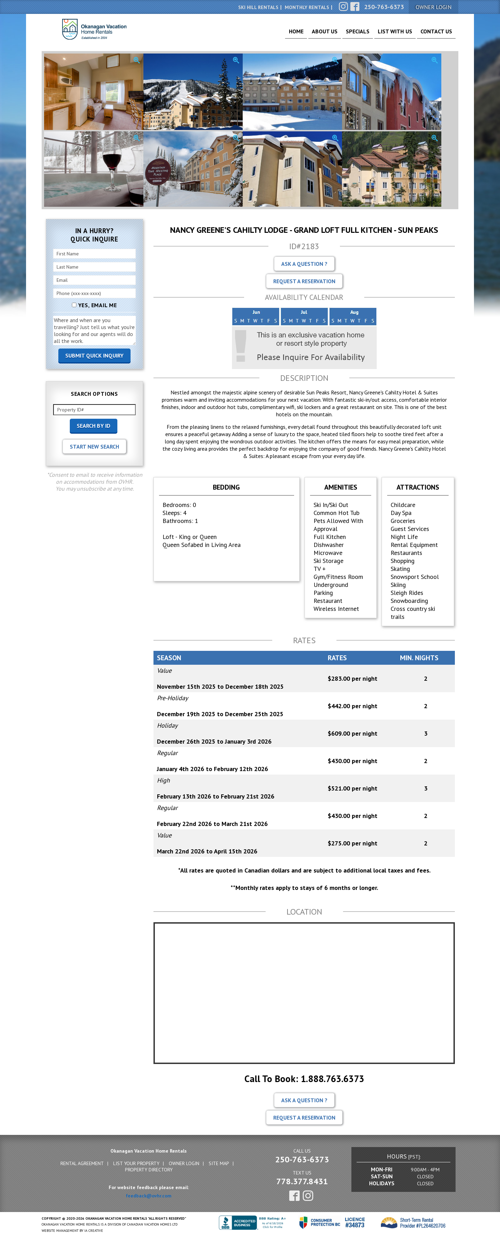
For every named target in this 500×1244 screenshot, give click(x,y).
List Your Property (136, 1163)
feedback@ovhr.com (149, 1196)
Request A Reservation (304, 281)
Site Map (219, 1163)
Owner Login (184, 1163)
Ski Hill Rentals (258, 7)
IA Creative (93, 1230)
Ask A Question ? (304, 263)
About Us (305, 34)
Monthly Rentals (307, 7)
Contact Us (433, 34)
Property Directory (149, 1170)
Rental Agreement (82, 1163)
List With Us (386, 34)
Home (272, 34)
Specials (343, 34)
